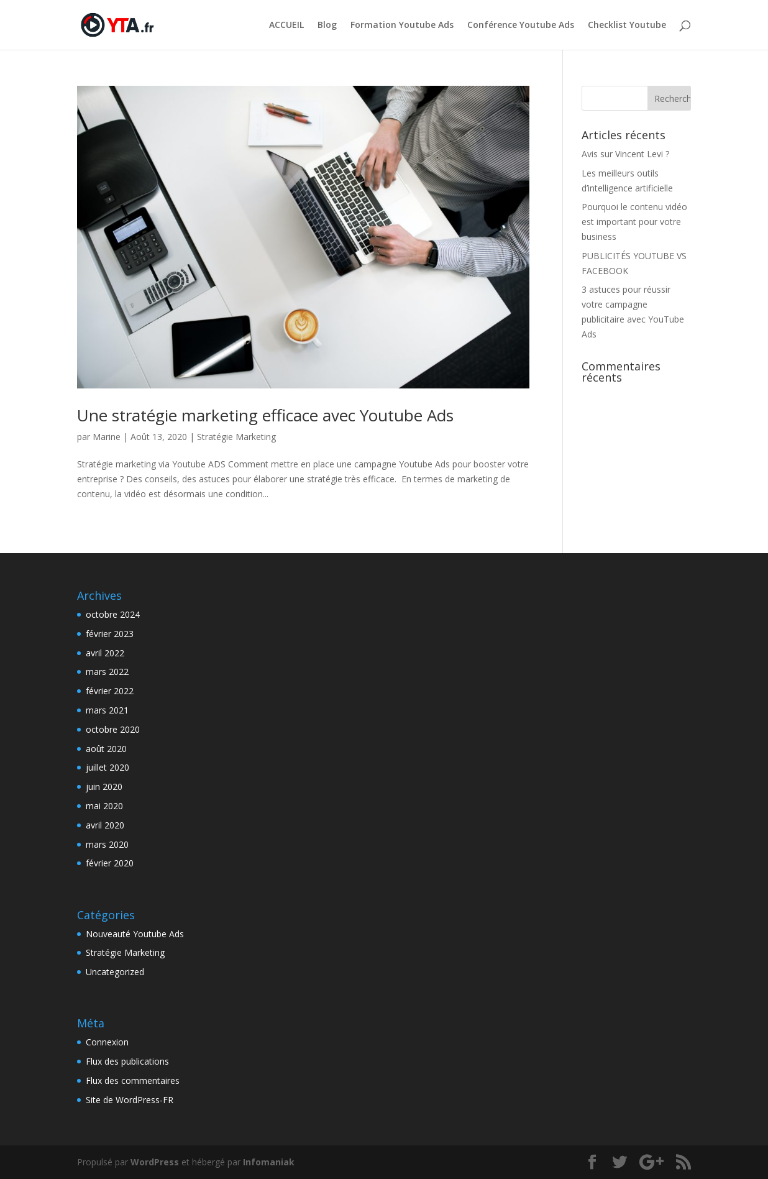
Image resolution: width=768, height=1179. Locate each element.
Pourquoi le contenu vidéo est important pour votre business (634, 221)
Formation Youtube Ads (402, 25)
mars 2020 (107, 844)
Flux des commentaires (133, 1080)
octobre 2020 (113, 729)
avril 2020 (105, 825)
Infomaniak (269, 1162)
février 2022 (110, 691)
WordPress (154, 1162)
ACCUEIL (286, 25)
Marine (107, 437)
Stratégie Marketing (236, 437)
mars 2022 (107, 671)
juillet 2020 (107, 767)
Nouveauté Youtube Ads (135, 934)
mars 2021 (107, 710)
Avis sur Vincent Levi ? (625, 154)
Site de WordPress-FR (129, 1100)
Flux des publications (127, 1061)
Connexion (107, 1042)
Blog (327, 25)
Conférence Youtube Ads (520, 25)
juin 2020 (104, 786)
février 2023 (110, 634)
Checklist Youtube (627, 25)
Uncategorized (115, 972)
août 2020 (106, 749)
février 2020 (110, 863)
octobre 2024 (113, 614)
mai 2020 (104, 806)
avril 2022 (105, 653)
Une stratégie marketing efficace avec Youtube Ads (265, 415)
